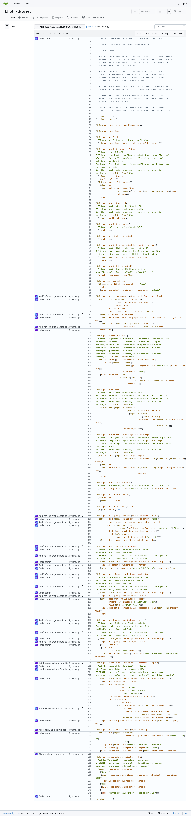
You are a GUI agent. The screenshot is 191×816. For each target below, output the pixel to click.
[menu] (152, 813)
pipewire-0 (24, 11)
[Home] (5, 3)
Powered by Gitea (11, 813)
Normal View (151, 33)
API (186, 813)
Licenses (176, 813)
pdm (12, 11)
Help (26, 3)
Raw (139, 33)
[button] (82, 296)
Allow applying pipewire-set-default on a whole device (65, 729)
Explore (16, 3)
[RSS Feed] (134, 11)
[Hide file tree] (7, 26)
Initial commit (45, 38)
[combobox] (170, 26)
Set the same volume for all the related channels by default (67, 663)
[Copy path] (108, 27)
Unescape (177, 33)
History (165, 33)
